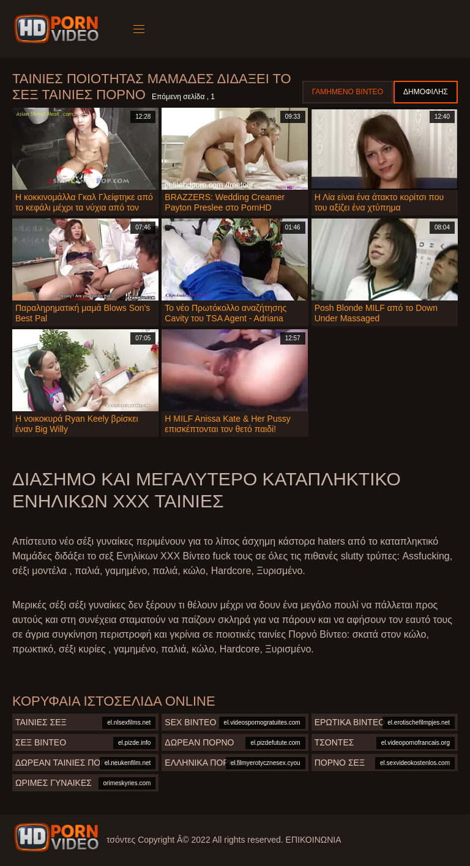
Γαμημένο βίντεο (347, 92)
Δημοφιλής (425, 92)
